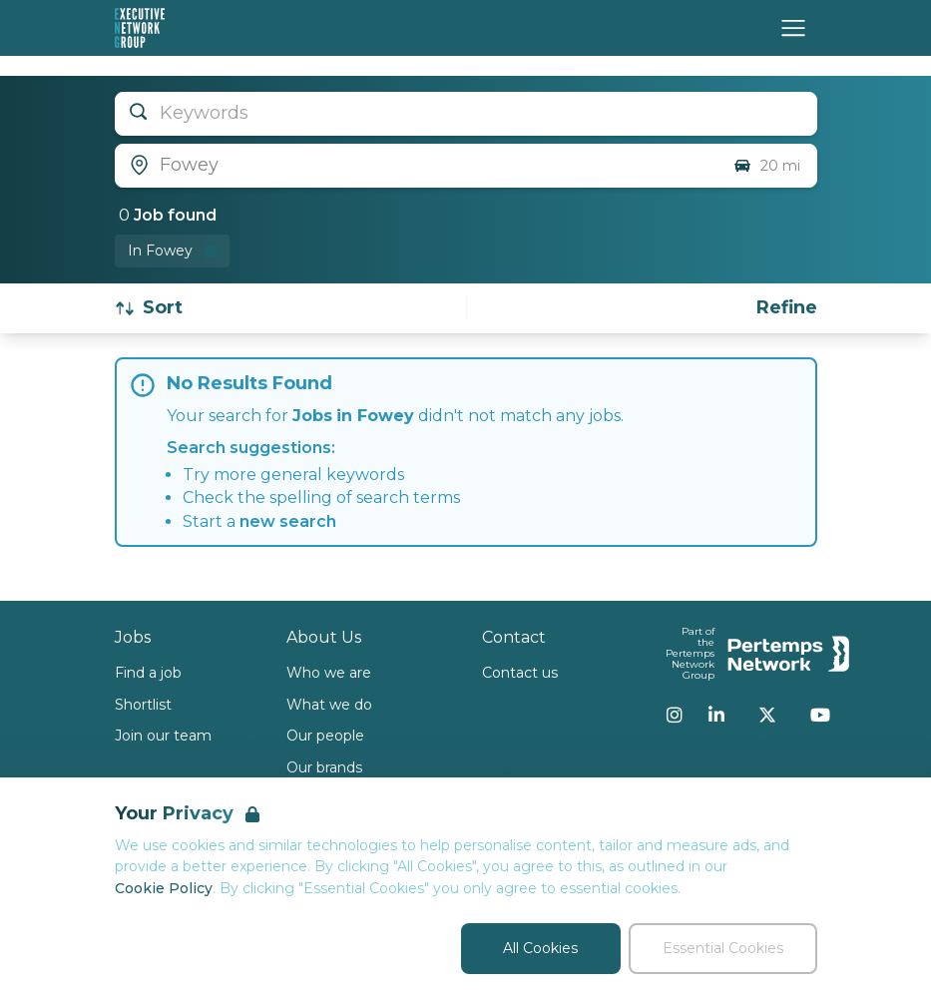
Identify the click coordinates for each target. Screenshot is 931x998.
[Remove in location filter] (172, 251)
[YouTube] (820, 715)
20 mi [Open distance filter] (766, 166)
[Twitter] (767, 715)
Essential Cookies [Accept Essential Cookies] (723, 948)
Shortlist (143, 705)
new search (287, 521)
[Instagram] (675, 715)
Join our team (163, 736)
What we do (329, 705)
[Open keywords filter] (466, 114)
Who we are (328, 673)
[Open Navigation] (793, 28)
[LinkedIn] (716, 715)
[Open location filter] (416, 166)
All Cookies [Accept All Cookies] (540, 948)
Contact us (520, 673)
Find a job (148, 673)
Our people (325, 736)
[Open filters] (786, 307)
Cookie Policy (164, 888)
